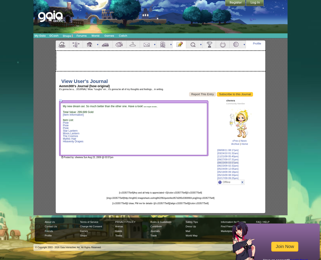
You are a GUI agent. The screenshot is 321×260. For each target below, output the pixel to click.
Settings (236, 44)
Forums (81, 36)
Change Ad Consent (91, 226)
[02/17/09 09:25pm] (228, 178)
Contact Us (51, 226)
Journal (179, 44)
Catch (123, 36)
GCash (54, 36)
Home (244, 144)
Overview (62, 44)
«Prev (235, 140)
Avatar (76, 44)
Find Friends (228, 226)
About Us (50, 222)
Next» (244, 140)
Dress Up (191, 226)
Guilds (118, 231)
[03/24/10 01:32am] (228, 153)
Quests (193, 44)
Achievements (209, 44)
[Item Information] (73, 114)
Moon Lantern (71, 133)
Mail (146, 44)
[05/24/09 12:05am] (228, 168)
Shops (68, 36)
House (89, 44)
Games (109, 36)
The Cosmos (70, 136)
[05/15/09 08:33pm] (228, 175)
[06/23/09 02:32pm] (228, 165)
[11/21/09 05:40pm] (228, 156)
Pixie (66, 122)
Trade (153, 235)
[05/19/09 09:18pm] (228, 172)
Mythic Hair (69, 138)
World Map (192, 235)
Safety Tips (192, 222)
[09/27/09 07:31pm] (228, 159)
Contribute (156, 226)
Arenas (119, 226)
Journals (155, 231)
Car (106, 44)
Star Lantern (70, 130)
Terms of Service (89, 222)
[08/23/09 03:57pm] (228, 162)
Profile (257, 43)
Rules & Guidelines (160, 222)
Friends (163, 44)
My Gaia (40, 36)
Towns (118, 235)
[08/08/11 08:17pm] (228, 150)
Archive (235, 144)
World (95, 36)
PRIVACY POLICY (125, 222)
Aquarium (119, 44)
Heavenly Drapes (73, 141)
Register (235, 3)
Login (255, 3)
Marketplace (227, 231)
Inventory (133, 44)
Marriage (222, 44)
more (97, 44)
